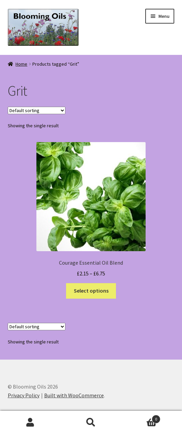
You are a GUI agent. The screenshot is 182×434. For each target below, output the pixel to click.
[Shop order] (36, 110)
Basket (140, 418)
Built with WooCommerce (74, 395)
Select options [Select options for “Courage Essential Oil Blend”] (91, 290)
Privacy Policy (23, 395)
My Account (30, 422)
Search (91, 422)
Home (21, 64)
